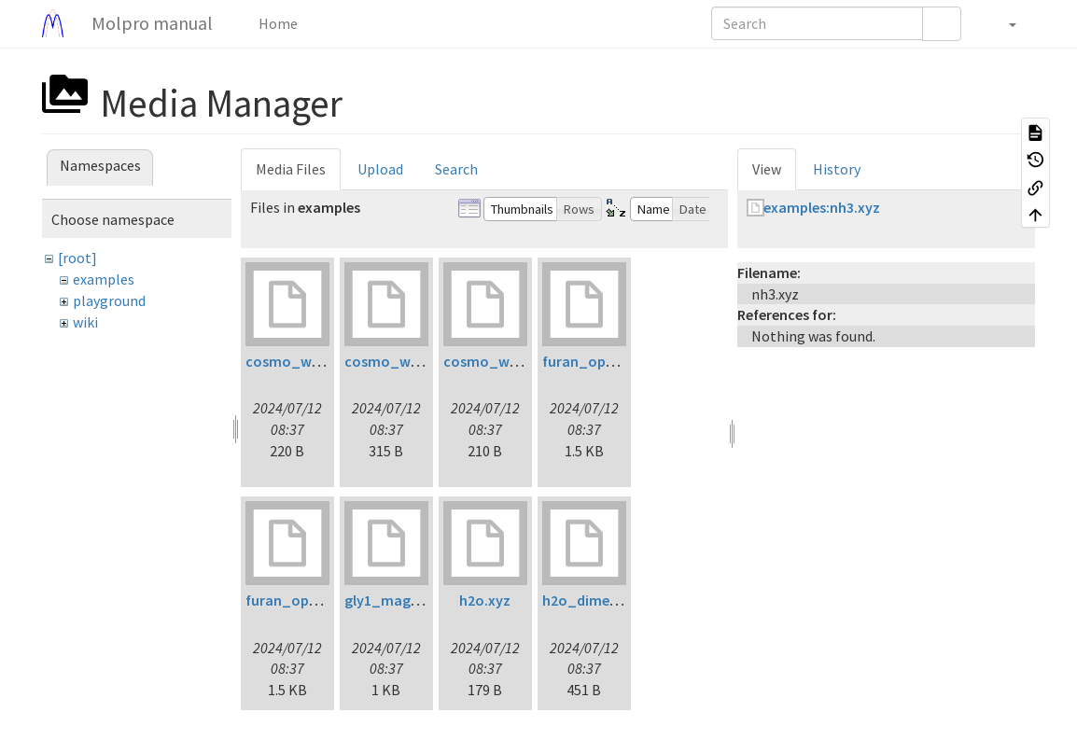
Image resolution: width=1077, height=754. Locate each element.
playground (109, 300)
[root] (77, 257)
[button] (1002, 23)
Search (456, 169)
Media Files (291, 169)
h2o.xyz (485, 600)
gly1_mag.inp (389, 600)
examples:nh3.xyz (821, 207)
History (836, 169)
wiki (85, 322)
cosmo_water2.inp (407, 361)
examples (103, 279)
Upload (380, 169)
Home (277, 23)
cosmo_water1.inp (308, 361)
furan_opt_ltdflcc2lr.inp (623, 361)
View (766, 169)
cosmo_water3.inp (506, 361)
